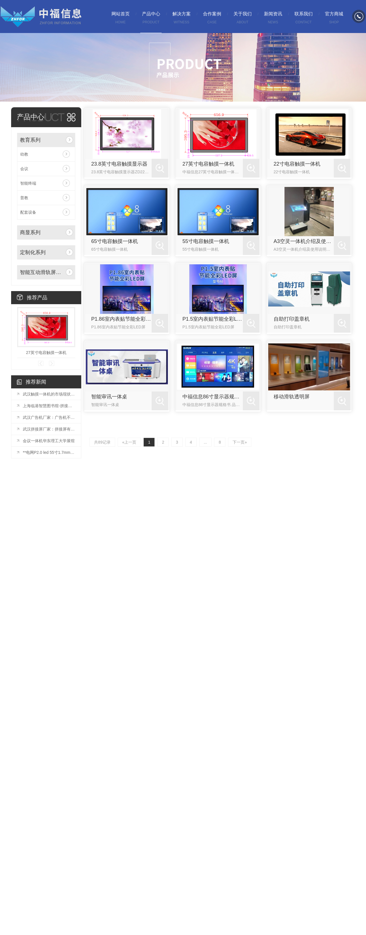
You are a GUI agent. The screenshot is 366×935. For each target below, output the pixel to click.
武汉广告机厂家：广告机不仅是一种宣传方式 (49, 417)
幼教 (24, 154)
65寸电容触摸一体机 (114, 241)
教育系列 (30, 140)
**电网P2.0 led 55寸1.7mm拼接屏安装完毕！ (49, 452)
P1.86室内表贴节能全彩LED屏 (121, 319)
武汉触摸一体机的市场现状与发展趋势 (49, 394)
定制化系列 (33, 252)
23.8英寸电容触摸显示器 (119, 164)
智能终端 (28, 183)
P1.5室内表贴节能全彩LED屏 (212, 319)
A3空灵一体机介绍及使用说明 (304, 241)
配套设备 (28, 212)
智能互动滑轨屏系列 (42, 272)
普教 (24, 197)
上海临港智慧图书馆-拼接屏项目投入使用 (49, 405)
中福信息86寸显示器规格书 (212, 396)
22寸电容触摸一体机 (297, 164)
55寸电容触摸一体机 (205, 241)
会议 (24, 168)
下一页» (239, 442)
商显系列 (30, 232)
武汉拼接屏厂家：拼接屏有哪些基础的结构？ (49, 429)
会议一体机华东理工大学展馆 (49, 440)
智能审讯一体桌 (109, 396)
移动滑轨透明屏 (292, 396)
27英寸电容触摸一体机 (46, 352)
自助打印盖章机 (292, 319)
